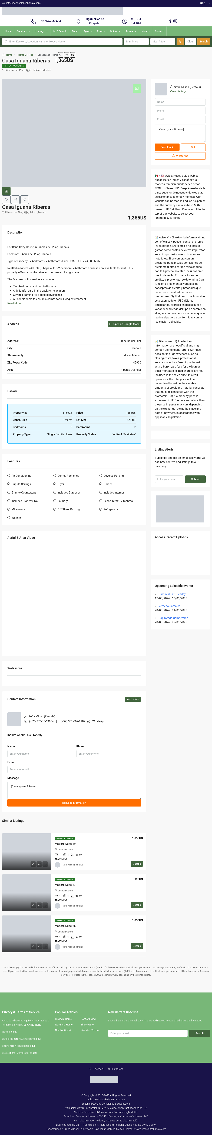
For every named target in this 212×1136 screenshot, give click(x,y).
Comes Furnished (68, 476)
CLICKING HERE (32, 1025)
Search (204, 41)
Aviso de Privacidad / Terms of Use (106, 1100)
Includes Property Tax (25, 501)
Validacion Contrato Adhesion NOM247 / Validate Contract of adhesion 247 (106, 1108)
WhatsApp (98, 722)
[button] (60, 55)
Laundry (63, 501)
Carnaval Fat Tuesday (172, 595)
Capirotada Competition (173, 618)
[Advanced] (180, 41)
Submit (195, 479)
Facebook (96, 1069)
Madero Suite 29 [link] (65, 844)
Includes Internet (114, 493)
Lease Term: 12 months (118, 501)
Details (137, 864)
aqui (38, 1039)
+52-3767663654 (50, 21)
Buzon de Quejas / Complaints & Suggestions (106, 1104)
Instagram (115, 1069)
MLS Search (60, 31)
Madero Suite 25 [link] (65, 926)
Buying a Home (63, 1019)
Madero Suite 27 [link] (65, 885)
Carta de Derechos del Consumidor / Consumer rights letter (106, 1112)
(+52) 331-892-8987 (73, 722)
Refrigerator (111, 510)
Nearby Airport (63, 1031)
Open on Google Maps (124, 324)
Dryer (61, 485)
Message (13, 778)
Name (11, 747)
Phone (80, 747)
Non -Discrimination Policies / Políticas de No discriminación (106, 1121)
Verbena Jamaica (169, 606)
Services (21, 31)
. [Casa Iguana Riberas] (74, 791)
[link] (26, 852)
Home (8, 31)
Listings (39, 31)
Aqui (26, 1021)
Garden (108, 485)
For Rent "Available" (15, 66)
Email (10, 763)
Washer (16, 518)
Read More (14, 304)
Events (101, 31)
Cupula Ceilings (21, 485)
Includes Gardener (69, 493)
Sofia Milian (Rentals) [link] (72, 865)
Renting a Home (63, 1025)
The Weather (87, 1025)
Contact (159, 31)
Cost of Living (88, 1019)
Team (75, 31)
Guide (113, 31)
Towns (129, 31)
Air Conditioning (21, 476)
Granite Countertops (24, 493)
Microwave (18, 510)
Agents (88, 31)
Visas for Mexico (90, 1031)
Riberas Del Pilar (25, 55)
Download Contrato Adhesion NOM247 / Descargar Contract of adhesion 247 (106, 1117)
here (13, 1032)
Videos (146, 31)
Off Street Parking (69, 510)
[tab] (137, 89)
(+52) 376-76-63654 (41, 722)
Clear (190, 41)
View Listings (133, 700)
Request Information (74, 803)
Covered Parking (114, 476)
